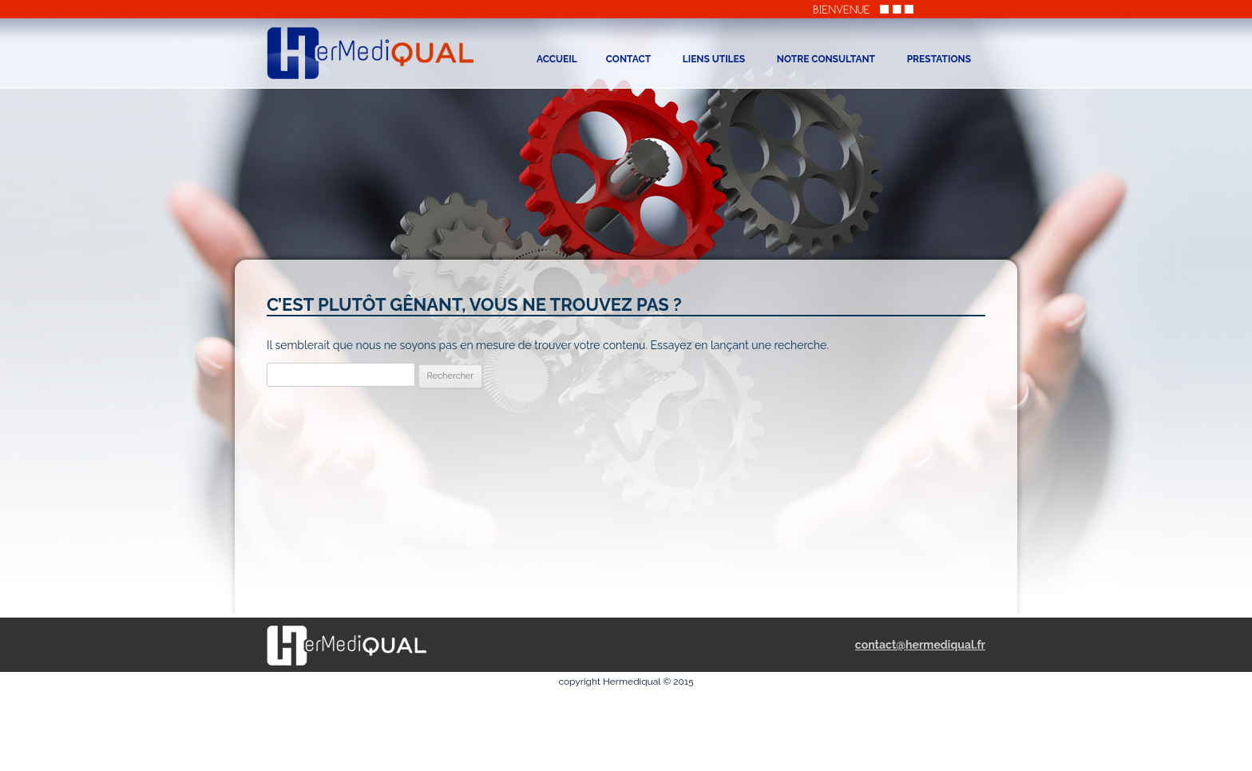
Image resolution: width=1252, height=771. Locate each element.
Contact (628, 59)
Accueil (557, 59)
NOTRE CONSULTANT (826, 59)
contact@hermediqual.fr (920, 644)
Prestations (939, 59)
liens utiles (714, 59)
